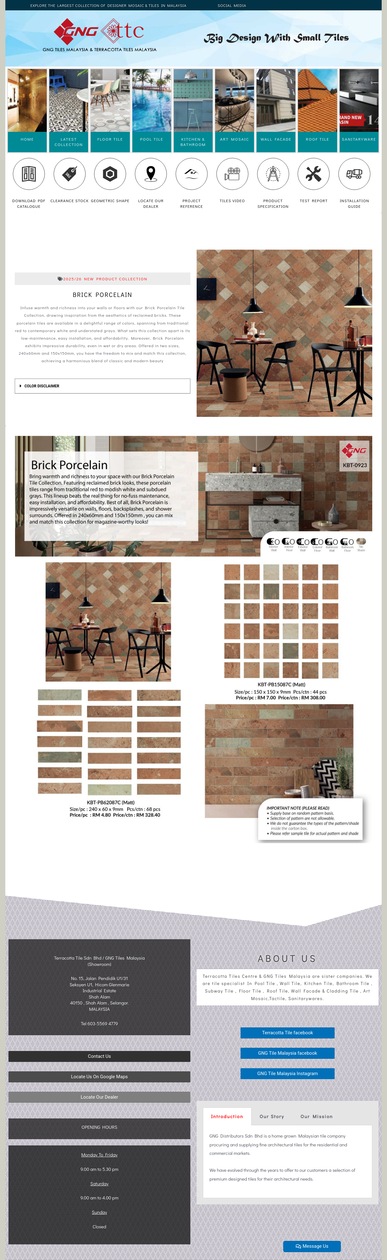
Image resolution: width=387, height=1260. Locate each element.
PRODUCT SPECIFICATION (273, 203)
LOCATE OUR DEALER (151, 203)
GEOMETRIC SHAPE (110, 200)
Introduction (227, 1116)
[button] (99, 1056)
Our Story (272, 1116)
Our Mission (316, 1116)
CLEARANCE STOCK (69, 200)
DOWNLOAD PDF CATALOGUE (28, 203)
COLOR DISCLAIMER (41, 386)
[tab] (102, 386)
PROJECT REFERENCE (191, 203)
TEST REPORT (314, 200)
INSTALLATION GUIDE (354, 203)
